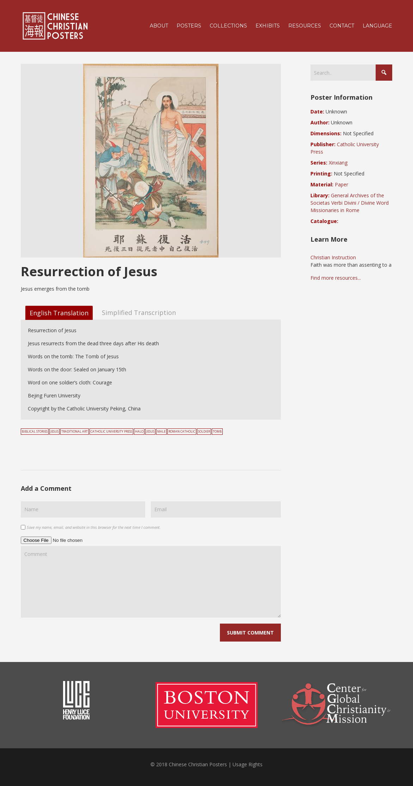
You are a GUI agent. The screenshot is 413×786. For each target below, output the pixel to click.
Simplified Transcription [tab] (139, 312)
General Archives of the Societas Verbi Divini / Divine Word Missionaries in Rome (349, 202)
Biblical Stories (35, 431)
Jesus (54, 431)
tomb (217, 431)
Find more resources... (335, 277)
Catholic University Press (111, 431)
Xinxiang (338, 162)
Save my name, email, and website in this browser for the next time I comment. (94, 527)
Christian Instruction (333, 257)
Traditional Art (74, 431)
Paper (341, 184)
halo (139, 431)
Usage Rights (248, 764)
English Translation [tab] (59, 313)
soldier (204, 431)
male (161, 431)
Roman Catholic (181, 431)
